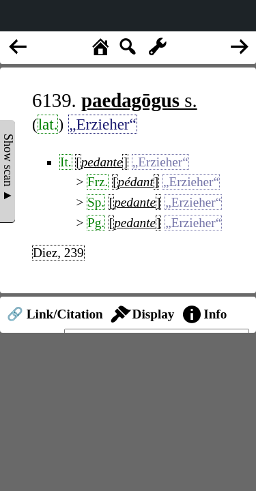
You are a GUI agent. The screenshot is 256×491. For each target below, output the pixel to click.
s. (139, 100)
